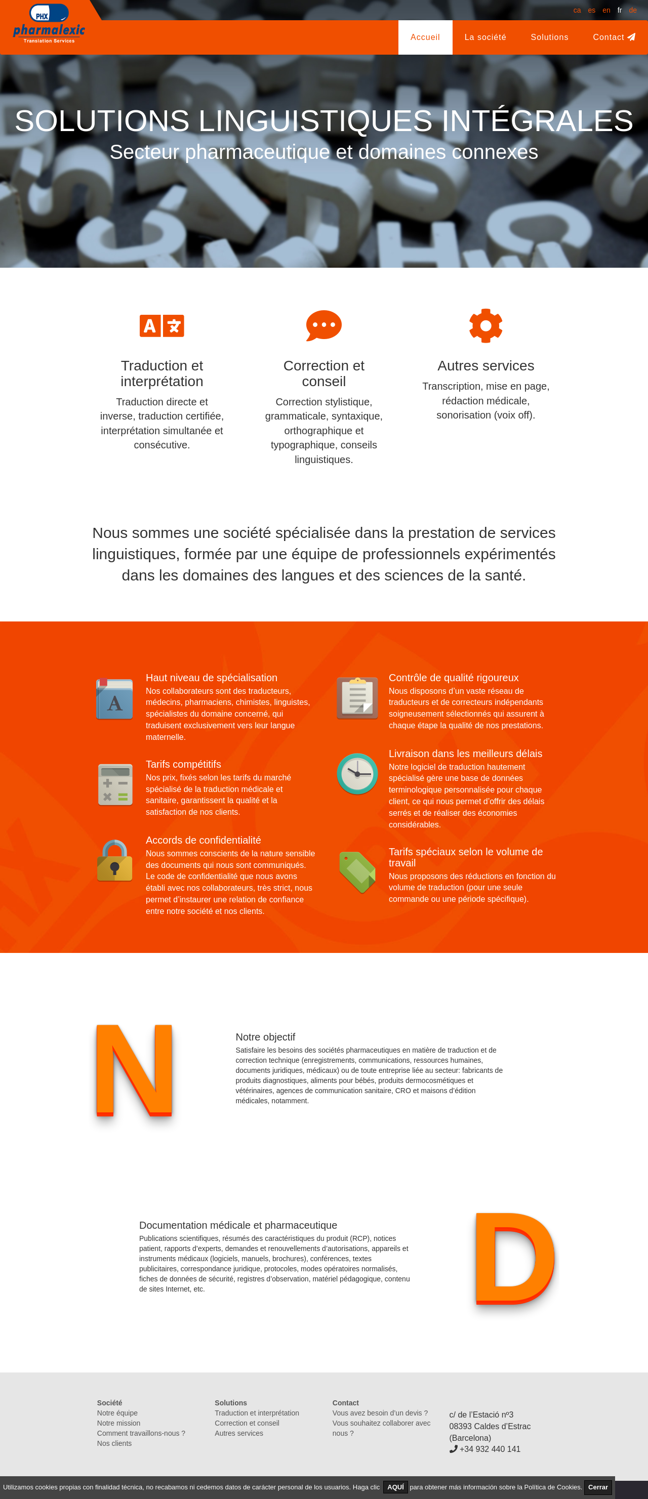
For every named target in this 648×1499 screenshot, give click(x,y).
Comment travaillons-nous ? (141, 1433)
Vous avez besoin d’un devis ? (380, 1413)
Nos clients (114, 1443)
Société (110, 1403)
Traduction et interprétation (257, 1413)
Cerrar (598, 1487)
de (633, 10)
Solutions (550, 37)
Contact (614, 37)
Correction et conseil (247, 1423)
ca (577, 10)
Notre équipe (117, 1413)
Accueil (425, 37)
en (606, 10)
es (591, 10)
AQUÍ (395, 1487)
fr (620, 10)
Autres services (239, 1433)
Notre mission (119, 1423)
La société (492, 36)
